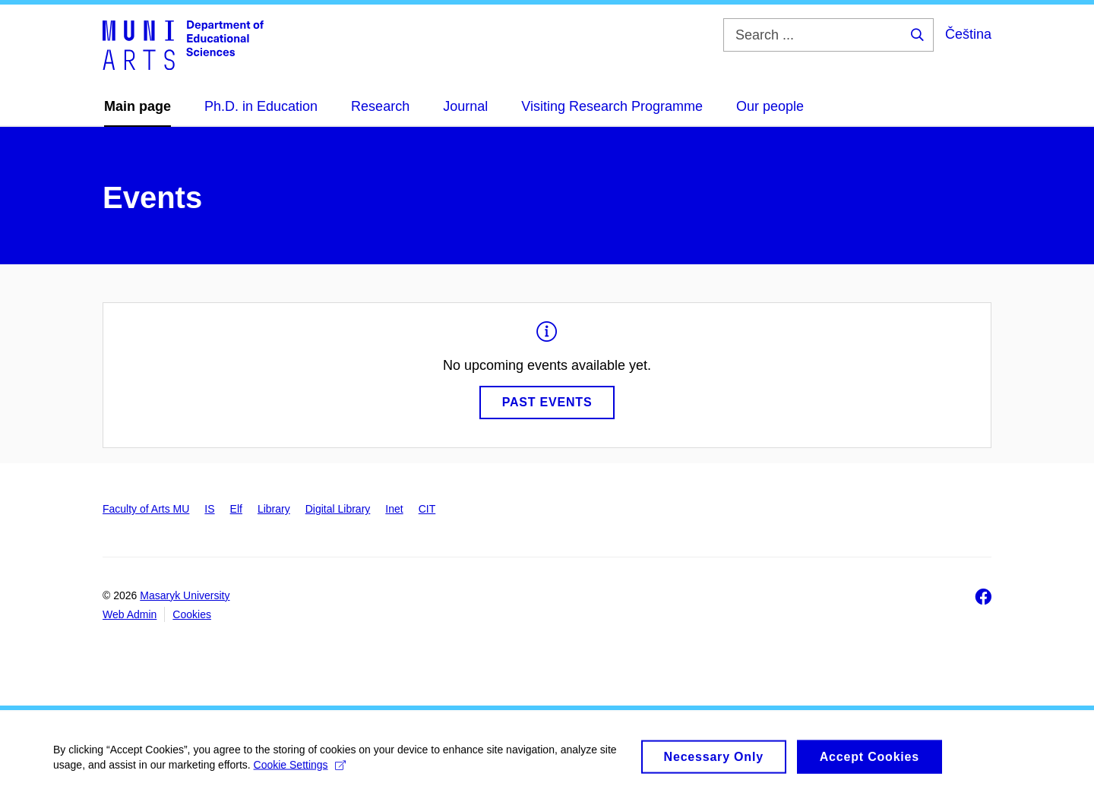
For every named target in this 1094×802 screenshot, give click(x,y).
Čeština (968, 34)
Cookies (191, 614)
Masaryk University (184, 595)
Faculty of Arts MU (146, 509)
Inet (394, 509)
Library (274, 509)
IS (209, 509)
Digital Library (338, 509)
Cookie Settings (300, 772)
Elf (236, 509)
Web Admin (130, 614)
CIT (427, 509)
